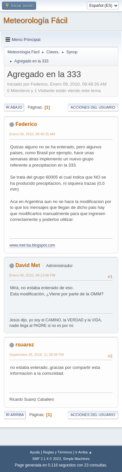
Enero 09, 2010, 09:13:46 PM (32, 275)
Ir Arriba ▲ (83, 452)
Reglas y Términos (57, 452)
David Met (27, 265)
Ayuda (35, 452)
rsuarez (24, 344)
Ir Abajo (14, 107)
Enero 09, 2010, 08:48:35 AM (32, 134)
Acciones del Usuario (93, 107)
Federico (26, 124)
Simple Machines (76, 459)
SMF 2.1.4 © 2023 (46, 459)
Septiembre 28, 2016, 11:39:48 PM (36, 355)
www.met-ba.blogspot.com (32, 245)
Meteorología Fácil (35, 20)
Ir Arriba (15, 415)
